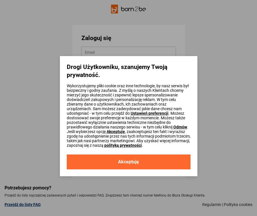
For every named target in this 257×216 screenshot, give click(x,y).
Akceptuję (116, 131)
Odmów (180, 127)
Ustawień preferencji (149, 113)
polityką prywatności (123, 145)
